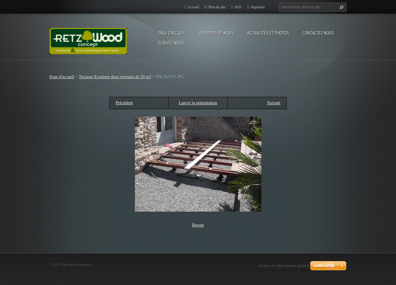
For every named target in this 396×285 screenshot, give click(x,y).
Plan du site (217, 7)
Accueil (193, 7)
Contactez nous (318, 33)
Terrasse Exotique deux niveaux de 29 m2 (115, 77)
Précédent (124, 103)
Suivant (273, 103)
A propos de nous (216, 33)
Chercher (340, 7)
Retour (198, 225)
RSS (238, 7)
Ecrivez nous (171, 43)
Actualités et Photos (268, 33)
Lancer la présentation (198, 103)
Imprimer (258, 7)
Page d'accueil (172, 33)
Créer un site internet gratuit (284, 265)
